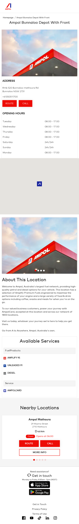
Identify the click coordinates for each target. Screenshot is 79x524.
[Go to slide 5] (45, 460)
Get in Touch (39, 504)
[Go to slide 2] (38, 270)
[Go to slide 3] (41, 270)
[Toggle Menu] (72, 6)
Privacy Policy (39, 509)
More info (39, 452)
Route (9, 103)
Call (25, 103)
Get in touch (39, 476)
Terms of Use (39, 514)
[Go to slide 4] (44, 270)
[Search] (60, 6)
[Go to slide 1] (35, 270)
